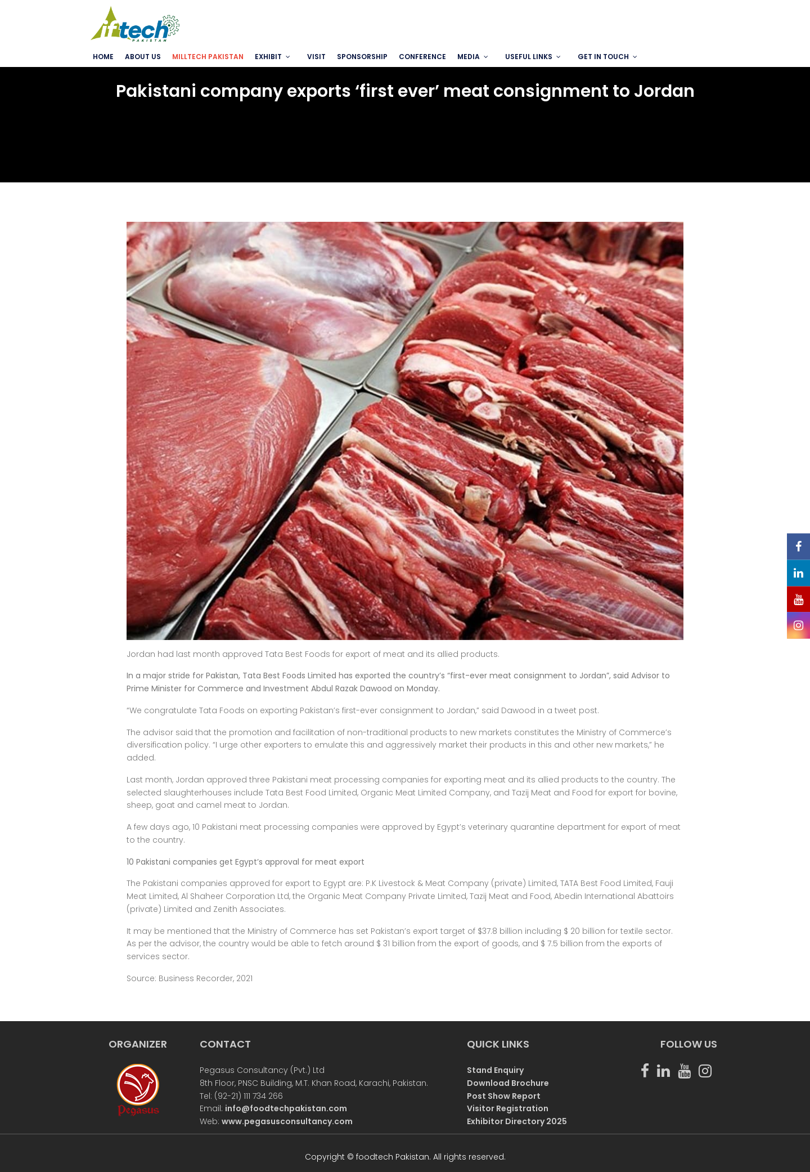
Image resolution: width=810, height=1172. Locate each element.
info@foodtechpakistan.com (286, 1108)
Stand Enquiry (495, 1070)
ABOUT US (143, 56)
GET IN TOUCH (603, 56)
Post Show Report (504, 1096)
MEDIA (468, 56)
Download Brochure (508, 1083)
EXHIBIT (268, 56)
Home (103, 56)
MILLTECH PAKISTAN (208, 56)
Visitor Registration (507, 1108)
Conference (422, 56)
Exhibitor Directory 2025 (517, 1121)
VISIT (316, 56)
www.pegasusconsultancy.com (287, 1121)
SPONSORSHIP (362, 56)
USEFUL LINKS (528, 56)
